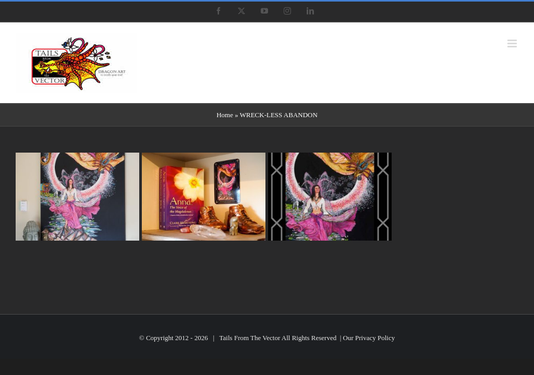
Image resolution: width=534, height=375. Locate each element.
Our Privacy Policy (369, 338)
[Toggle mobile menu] (512, 43)
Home (224, 115)
